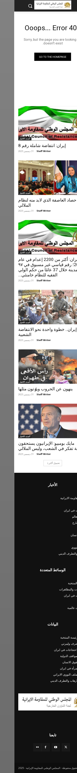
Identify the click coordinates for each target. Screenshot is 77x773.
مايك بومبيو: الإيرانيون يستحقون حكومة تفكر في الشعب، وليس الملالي (38, 446)
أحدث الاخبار (10, 138)
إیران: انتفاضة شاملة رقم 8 (28, 145)
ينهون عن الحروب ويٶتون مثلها (31, 388)
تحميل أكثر (39, 463)
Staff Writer (29, 151)
